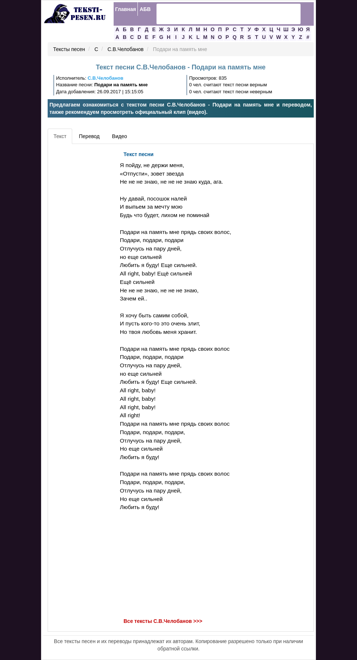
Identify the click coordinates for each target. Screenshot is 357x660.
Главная (125, 9)
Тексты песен (69, 50)
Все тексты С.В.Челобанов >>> (163, 621)
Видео (119, 136)
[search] (219, 14)
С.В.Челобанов (125, 50)
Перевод (89, 136)
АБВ (145, 9)
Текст (60, 136)
